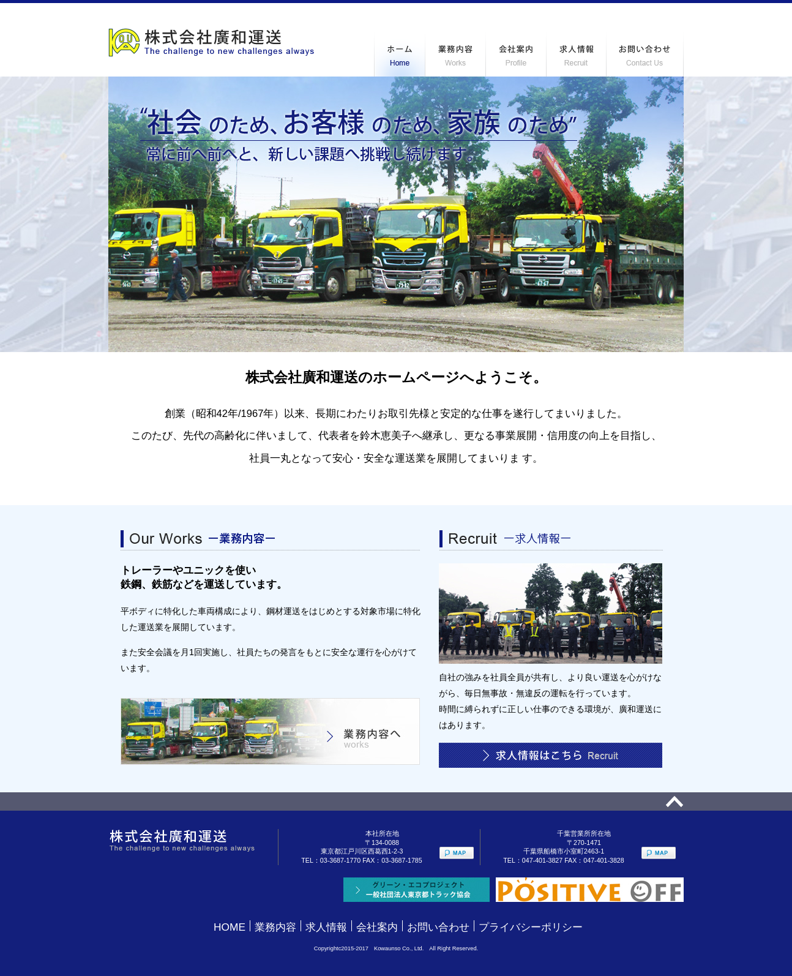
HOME (229, 927)
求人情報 (326, 927)
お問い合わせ (438, 927)
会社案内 (377, 927)
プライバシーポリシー (531, 927)
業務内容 (275, 927)
